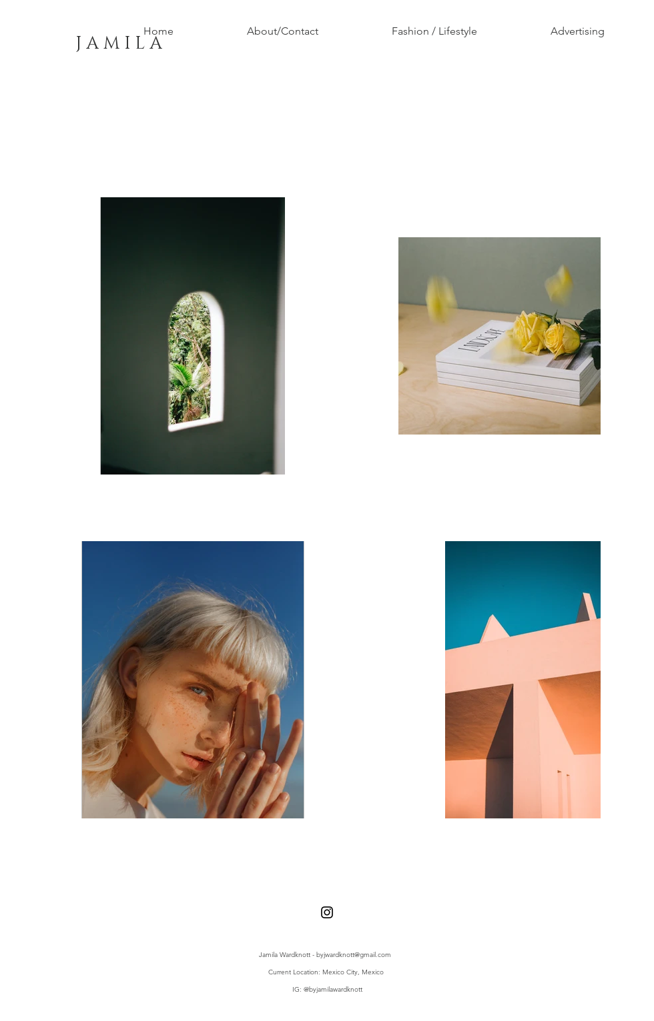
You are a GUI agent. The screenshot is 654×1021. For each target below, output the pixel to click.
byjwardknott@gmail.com (353, 954)
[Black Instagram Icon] (327, 912)
